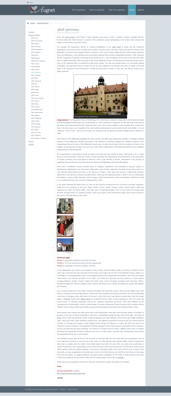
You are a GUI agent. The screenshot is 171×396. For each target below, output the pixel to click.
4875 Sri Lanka (36, 132)
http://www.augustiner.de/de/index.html (71, 373)
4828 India (34, 78)
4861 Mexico (35, 107)
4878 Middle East (36, 109)
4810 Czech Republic (38, 61)
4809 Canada (35, 58)
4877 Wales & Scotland (38, 138)
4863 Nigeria (35, 115)
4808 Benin (34, 55)
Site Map (62, 389)
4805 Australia (35, 46)
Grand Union (70, 37)
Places (31, 142)
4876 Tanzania (36, 135)
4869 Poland (35, 121)
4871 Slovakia (35, 127)
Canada (120, 357)
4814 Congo (35, 64)
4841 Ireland (35, 87)
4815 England (35, 66)
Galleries (141, 10)
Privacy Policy (72, 389)
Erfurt (59, 318)
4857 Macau (35, 101)
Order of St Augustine (117, 10)
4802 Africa (34, 38)
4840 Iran (34, 84)
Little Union (116, 47)
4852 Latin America (37, 98)
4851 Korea (35, 95)
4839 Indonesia (36, 81)
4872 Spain (34, 130)
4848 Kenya (35, 92)
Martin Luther (85, 299)
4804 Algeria (35, 43)
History (132, 10)
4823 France (35, 69)
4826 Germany (36, 72)
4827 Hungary (35, 75)
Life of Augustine (79, 10)
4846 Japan (35, 89)
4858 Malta (34, 104)
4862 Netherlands (37, 112)
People (31, 145)
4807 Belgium (35, 52)
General (31, 32)
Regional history (43, 23)
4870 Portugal (35, 124)
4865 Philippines (36, 118)
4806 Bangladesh (37, 49)
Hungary (67, 299)
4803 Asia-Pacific (36, 41)
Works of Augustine (97, 10)
